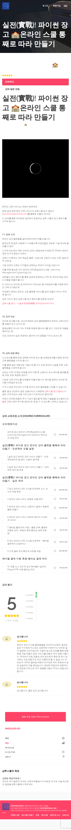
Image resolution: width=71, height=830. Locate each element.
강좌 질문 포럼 (12, 89)
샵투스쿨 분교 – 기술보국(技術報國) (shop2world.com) (28, 303)
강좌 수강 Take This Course (35, 717)
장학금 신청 (15, 815)
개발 (21, 58)
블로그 (5, 401)
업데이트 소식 (55, 815)
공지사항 (44, 815)
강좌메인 (9, 81)
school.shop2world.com (15, 214)
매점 (37, 815)
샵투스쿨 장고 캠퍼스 (54, 391)
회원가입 (57, 5)
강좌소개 (65, 815)
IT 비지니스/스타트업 (10, 58)
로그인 (45, 5)
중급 (7, 743)
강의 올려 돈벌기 (27, 815)
